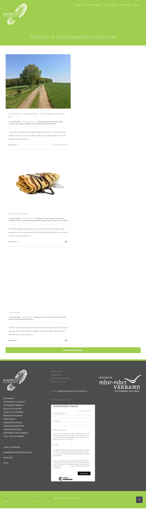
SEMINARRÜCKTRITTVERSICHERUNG (17, 452)
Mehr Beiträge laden (73, 350)
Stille (59, 317)
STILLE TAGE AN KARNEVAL (14, 436)
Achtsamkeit (41, 122)
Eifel (43, 317)
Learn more (66, 466)
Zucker (65, 220)
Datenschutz (78, 498)
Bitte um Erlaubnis (59, 430)
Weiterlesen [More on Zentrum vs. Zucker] (12, 242)
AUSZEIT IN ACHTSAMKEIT (13, 412)
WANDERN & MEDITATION (13, 426)
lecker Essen (60, 218)
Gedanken (12, 124)
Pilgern (22, 124)
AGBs (5, 501)
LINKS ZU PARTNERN (11, 447)
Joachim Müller (16, 122)
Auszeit (55, 122)
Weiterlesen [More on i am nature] (12, 340)
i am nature (14, 312)
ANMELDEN (8, 457)
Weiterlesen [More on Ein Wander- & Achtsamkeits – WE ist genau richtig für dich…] (12, 145)
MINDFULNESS (9, 419)
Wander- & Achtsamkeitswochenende (37, 124)
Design (60, 122)
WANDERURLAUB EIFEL (12, 429)
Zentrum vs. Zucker (19, 213)
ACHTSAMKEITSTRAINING (13, 405)
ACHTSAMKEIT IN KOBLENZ (14, 402)
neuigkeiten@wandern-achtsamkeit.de (72, 391)
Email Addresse (59, 413)
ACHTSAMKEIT (9, 398)
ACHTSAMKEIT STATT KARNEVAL (16, 433)
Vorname (57, 421)
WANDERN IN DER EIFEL (12, 422)
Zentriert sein (52, 220)
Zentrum (60, 220)
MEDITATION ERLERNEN (12, 415)
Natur (18, 124)
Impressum (68, 498)
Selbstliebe (12, 220)
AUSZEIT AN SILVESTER (12, 409)
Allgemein (49, 122)
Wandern (53, 124)
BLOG (5, 463)
